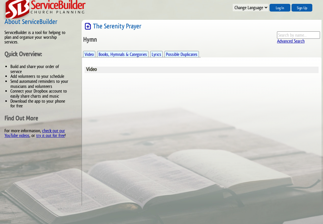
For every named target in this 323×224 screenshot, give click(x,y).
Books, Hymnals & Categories (123, 54)
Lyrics (156, 54)
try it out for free (50, 135)
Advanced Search (291, 41)
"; (250, 7)
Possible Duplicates (181, 54)
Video (89, 54)
